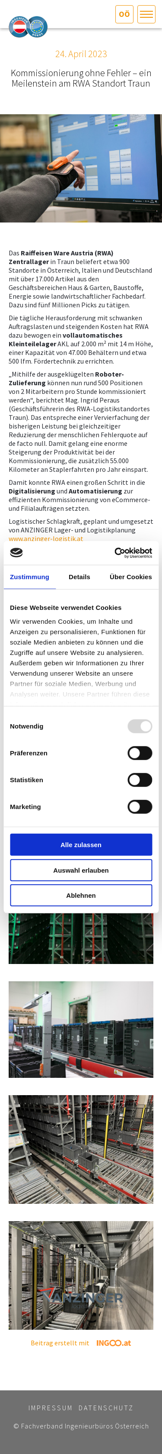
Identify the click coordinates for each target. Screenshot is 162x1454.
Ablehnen (80, 895)
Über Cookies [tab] (131, 576)
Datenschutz (106, 1407)
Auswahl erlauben (80, 870)
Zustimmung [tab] (29, 576)
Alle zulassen (81, 844)
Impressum (51, 1407)
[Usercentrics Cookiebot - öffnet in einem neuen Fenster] (115, 552)
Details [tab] (79, 576)
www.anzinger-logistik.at (46, 538)
